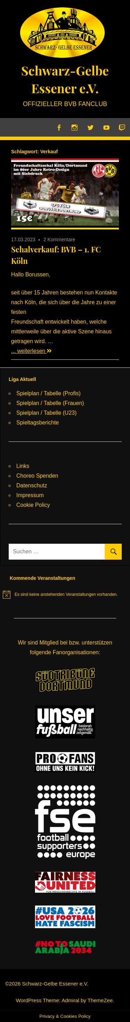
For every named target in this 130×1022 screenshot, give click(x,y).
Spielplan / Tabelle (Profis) (48, 393)
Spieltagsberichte (37, 422)
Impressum (30, 495)
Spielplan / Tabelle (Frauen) (50, 403)
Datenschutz (31, 485)
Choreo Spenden (37, 476)
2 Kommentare (59, 239)
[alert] (60, 594)
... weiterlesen (31, 351)
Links (22, 466)
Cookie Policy (33, 505)
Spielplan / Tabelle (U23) (46, 413)
